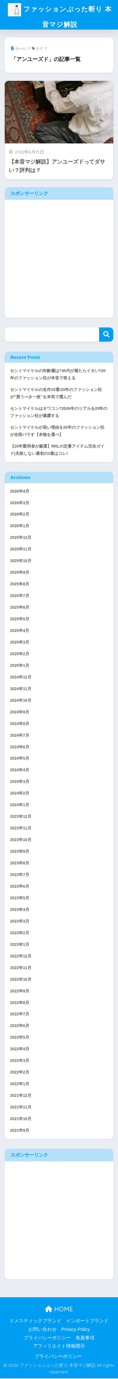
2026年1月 (19, 526)
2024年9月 (19, 713)
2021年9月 (19, 1131)
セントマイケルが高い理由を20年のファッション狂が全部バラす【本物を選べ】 (57, 432)
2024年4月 (19, 770)
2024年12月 (20, 678)
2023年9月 (19, 852)
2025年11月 (20, 550)
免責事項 (85, 1338)
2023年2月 (19, 933)
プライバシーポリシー (47, 1338)
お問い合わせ (42, 1329)
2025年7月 (19, 596)
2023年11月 (20, 829)
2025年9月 (19, 573)
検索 (106, 335)
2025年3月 (19, 643)
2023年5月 (19, 898)
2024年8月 (19, 724)
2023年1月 (19, 945)
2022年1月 (19, 1084)
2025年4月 (19, 631)
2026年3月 (19, 503)
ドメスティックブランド (35, 1321)
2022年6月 (19, 1026)
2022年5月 (19, 1038)
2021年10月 (20, 1119)
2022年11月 (20, 968)
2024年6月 (19, 747)
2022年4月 (19, 1049)
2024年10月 (20, 701)
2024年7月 (19, 736)
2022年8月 (19, 1003)
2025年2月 (19, 654)
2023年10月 (20, 840)
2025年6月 (19, 608)
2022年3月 (19, 1061)
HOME (59, 1310)
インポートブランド (87, 1321)
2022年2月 (19, 1073)
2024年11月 (20, 689)
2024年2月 (19, 794)
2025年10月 (20, 561)
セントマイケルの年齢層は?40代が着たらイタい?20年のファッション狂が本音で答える (57, 375)
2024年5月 (19, 759)
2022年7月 (19, 1015)
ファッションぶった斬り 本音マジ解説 (60, 16)
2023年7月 (19, 875)
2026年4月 (19, 491)
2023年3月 (19, 922)
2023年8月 (19, 864)
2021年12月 (20, 1096)
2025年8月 (19, 585)
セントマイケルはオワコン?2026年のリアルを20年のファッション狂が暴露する (58, 413)
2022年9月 (19, 991)
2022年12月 (20, 957)
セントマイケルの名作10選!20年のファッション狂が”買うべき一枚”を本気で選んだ (56, 394)
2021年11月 (20, 1108)
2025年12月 (20, 538)
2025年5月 (19, 619)
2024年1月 (19, 805)
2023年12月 (20, 817)
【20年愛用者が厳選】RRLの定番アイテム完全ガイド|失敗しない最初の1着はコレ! (57, 450)
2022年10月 (20, 980)
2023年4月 (19, 910)
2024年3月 (19, 782)
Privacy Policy (75, 1329)
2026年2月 (19, 515)
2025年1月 (19, 666)
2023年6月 (19, 887)
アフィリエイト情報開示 (59, 1346)
